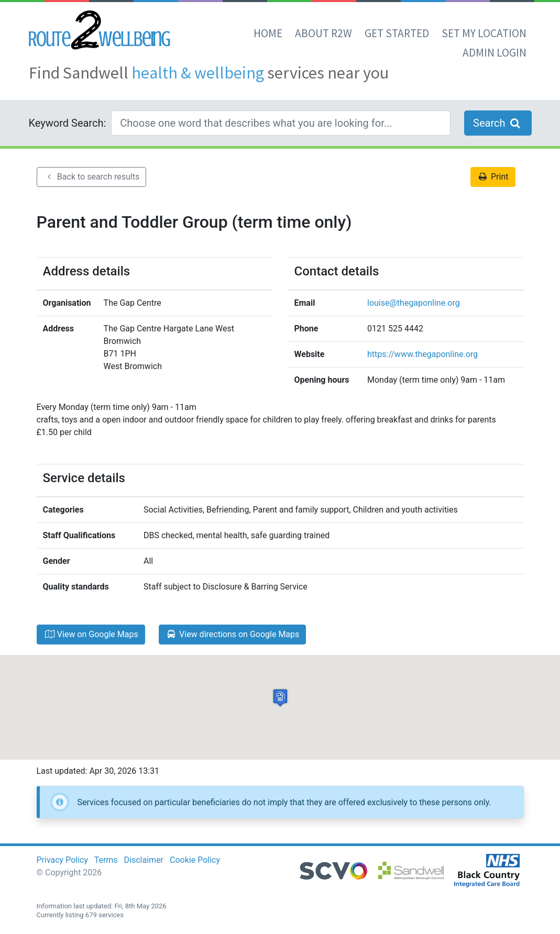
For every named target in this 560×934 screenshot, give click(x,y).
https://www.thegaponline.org (422, 354)
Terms (106, 860)
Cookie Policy (195, 860)
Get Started (397, 33)
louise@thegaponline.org (413, 303)
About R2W (323, 33)
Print (493, 177)
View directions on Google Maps (233, 634)
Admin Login (494, 53)
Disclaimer (143, 860)
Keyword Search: (67, 123)
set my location (484, 33)
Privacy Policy (63, 860)
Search (497, 123)
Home (268, 33)
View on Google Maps (90, 634)
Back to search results (91, 177)
